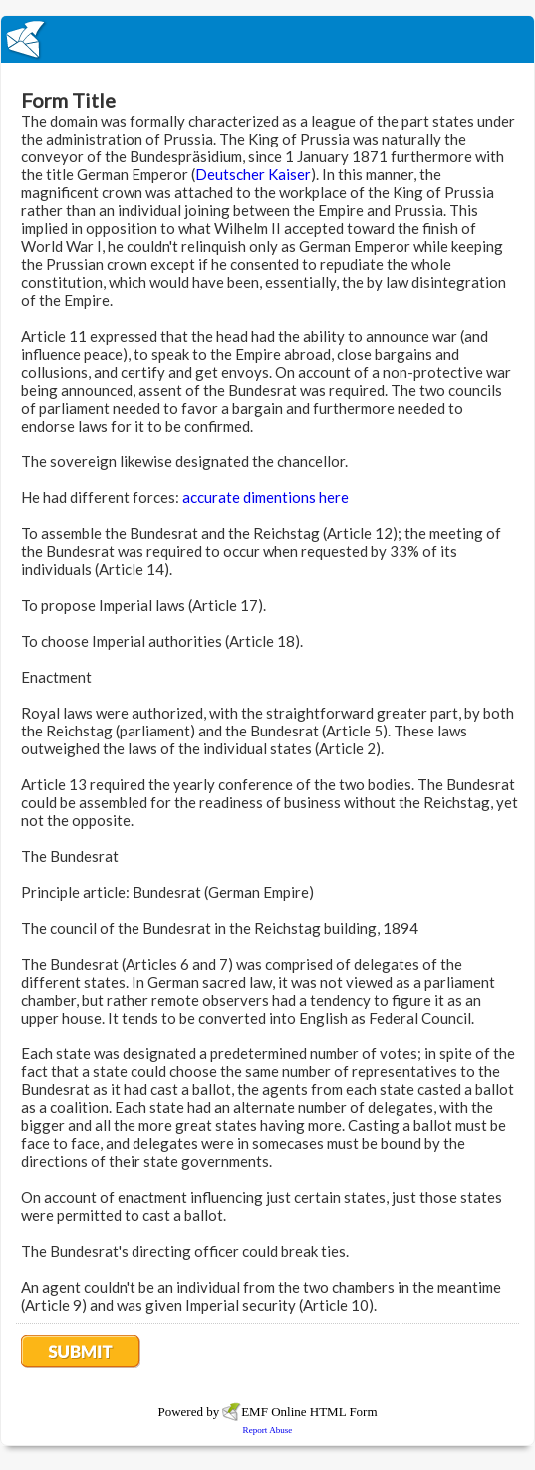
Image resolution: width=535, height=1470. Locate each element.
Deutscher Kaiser (253, 174)
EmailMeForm (267, 39)
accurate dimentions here (265, 497)
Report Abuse (268, 1430)
